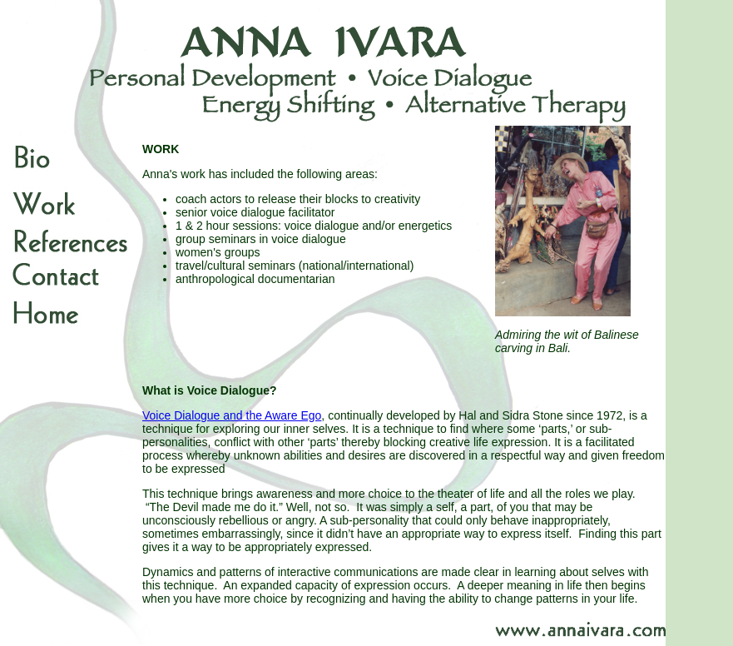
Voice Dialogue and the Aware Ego (231, 415)
